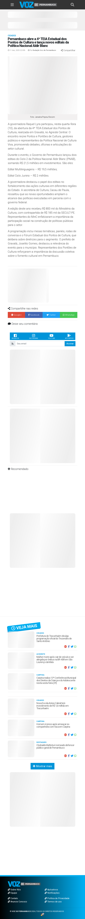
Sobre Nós (14, 889)
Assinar (70, 343)
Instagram (33, 336)
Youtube (51, 336)
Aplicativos (51, 889)
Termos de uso (53, 901)
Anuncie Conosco (17, 901)
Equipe (12, 893)
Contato (13, 898)
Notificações (52, 893)
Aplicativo (69, 336)
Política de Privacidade (57, 898)
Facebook (15, 336)
